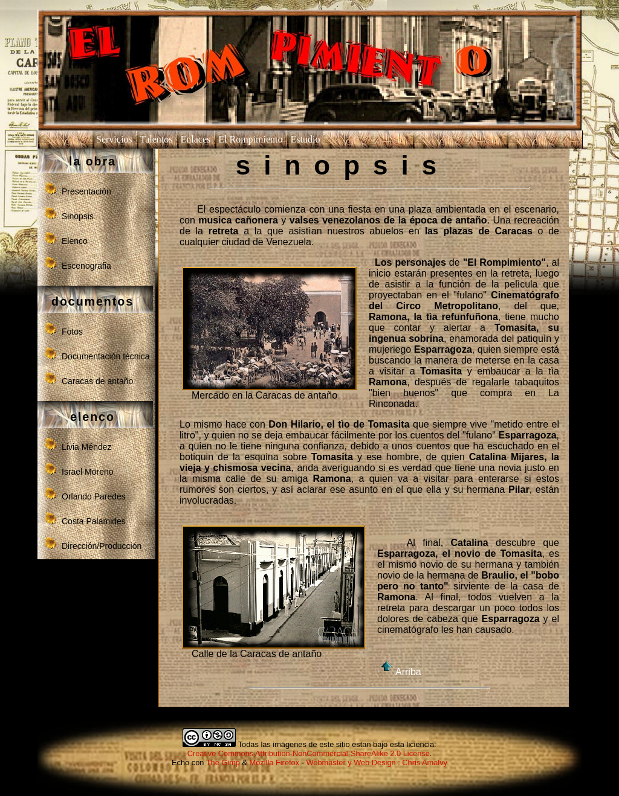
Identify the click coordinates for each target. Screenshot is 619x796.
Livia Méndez (87, 447)
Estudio (305, 139)
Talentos (156, 139)
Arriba (399, 672)
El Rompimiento (250, 139)
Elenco (75, 241)
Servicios (114, 139)
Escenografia (86, 266)
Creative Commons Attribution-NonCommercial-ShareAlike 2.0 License (308, 753)
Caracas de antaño (97, 381)
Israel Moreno (88, 472)
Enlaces (196, 139)
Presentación (86, 191)
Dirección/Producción (101, 546)
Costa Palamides (94, 521)
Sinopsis (78, 216)
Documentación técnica (106, 356)
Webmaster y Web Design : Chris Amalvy (376, 762)
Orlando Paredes (94, 496)
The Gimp (223, 762)
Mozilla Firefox (275, 762)
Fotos (72, 331)
